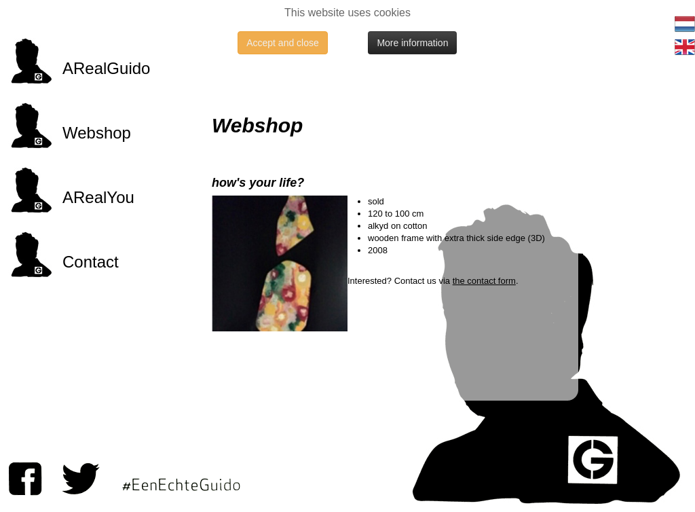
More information (412, 42)
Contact (90, 262)
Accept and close (282, 42)
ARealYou (98, 197)
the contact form (484, 281)
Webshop (96, 133)
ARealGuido (106, 68)
